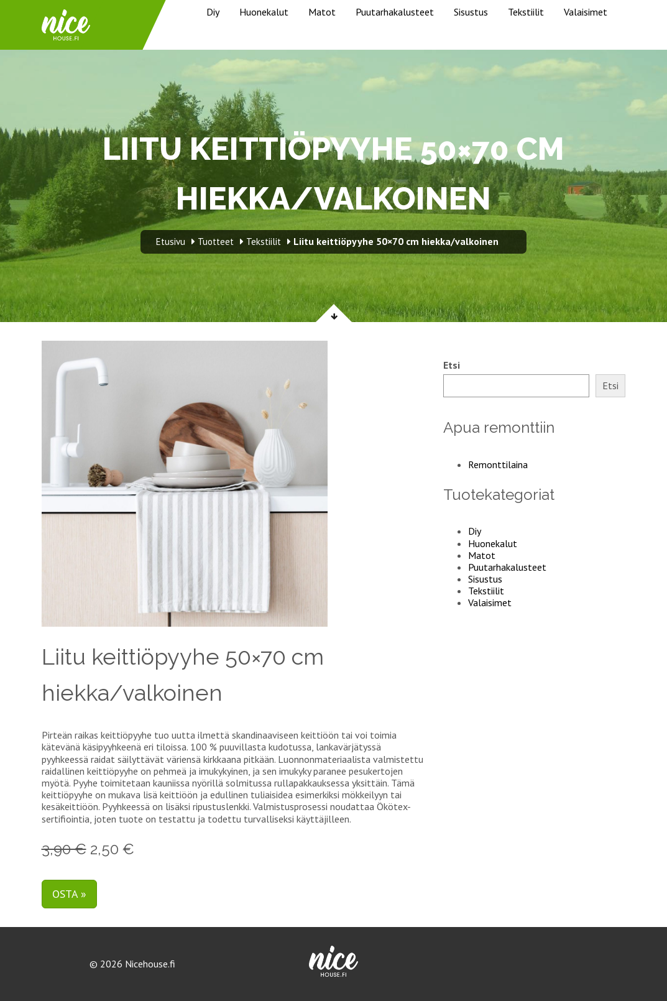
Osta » (69, 894)
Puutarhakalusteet (395, 12)
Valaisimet (585, 12)
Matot (322, 12)
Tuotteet (216, 241)
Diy (212, 12)
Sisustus (471, 12)
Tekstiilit (526, 12)
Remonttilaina (498, 464)
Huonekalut (263, 12)
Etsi (451, 365)
